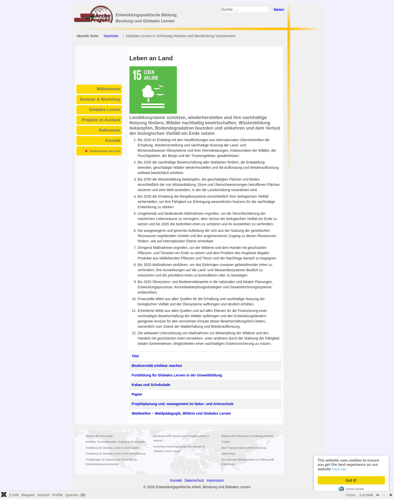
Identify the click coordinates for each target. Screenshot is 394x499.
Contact (225, 441)
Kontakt (112, 140)
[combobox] (245, 9)
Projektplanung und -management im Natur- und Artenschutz (183, 404)
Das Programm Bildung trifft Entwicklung (243, 448)
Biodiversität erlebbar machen (157, 366)
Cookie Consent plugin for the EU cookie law (351, 489)
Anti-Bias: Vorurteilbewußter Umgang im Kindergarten (115, 441)
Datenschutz (228, 453)
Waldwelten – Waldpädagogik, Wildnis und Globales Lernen (181, 413)
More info (339, 469)
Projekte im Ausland (101, 120)
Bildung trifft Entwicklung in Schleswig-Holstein (247, 436)
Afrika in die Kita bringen (99, 436)
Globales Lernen (104, 109)
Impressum (215, 480)
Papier (137, 394)
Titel (135, 356)
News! (279, 10)
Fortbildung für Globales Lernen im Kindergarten (112, 448)
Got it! (351, 480)
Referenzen (109, 130)
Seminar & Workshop (100, 99)
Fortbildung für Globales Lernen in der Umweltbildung (177, 375)
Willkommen (108, 89)
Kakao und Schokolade (151, 385)
